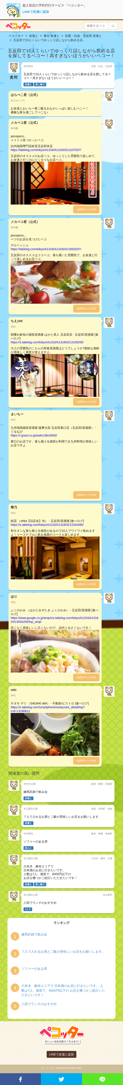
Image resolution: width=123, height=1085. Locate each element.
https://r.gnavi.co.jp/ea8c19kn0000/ (34, 435)
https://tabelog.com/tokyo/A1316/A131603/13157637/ (46, 150)
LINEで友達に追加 (35, 11)
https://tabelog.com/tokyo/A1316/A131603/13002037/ (46, 249)
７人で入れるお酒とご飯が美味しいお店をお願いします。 (63, 951)
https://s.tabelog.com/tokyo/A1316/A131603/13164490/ (47, 524)
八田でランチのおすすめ (39, 1004)
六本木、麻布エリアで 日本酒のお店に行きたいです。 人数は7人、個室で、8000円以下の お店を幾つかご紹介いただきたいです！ (63, 990)
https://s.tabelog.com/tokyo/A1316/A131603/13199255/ (47, 342)
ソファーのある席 (34, 968)
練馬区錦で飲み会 (34, 934)
